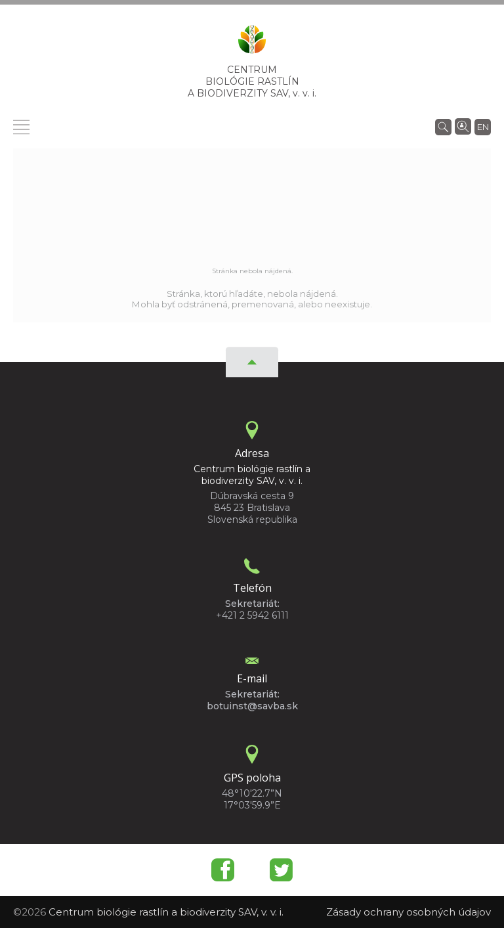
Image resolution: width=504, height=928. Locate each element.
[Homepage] (252, 43)
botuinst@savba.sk (252, 706)
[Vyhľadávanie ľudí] (463, 125)
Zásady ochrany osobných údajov (408, 912)
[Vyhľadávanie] (443, 126)
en (483, 127)
